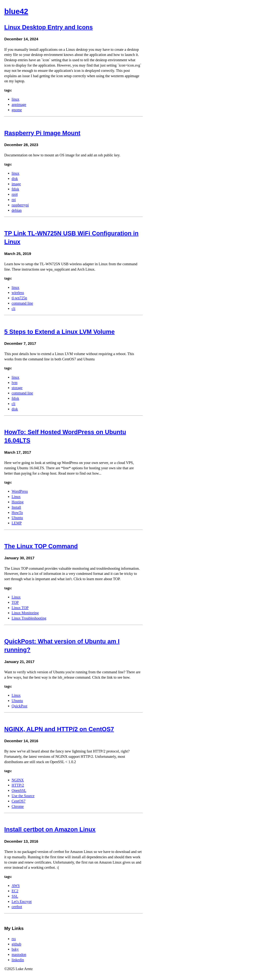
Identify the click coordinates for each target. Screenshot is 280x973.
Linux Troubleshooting (29, 618)
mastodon (19, 954)
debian (17, 210)
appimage (19, 104)
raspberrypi (20, 205)
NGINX (18, 780)
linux (15, 99)
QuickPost (19, 706)
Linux (16, 497)
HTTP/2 (18, 785)
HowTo (17, 513)
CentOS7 (18, 801)
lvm (14, 383)
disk (15, 179)
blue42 (16, 11)
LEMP (17, 523)
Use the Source (23, 796)
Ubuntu (17, 518)
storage (17, 388)
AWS (16, 886)
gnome (17, 110)
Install (16, 507)
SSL (15, 896)
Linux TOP (20, 608)
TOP (15, 602)
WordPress (20, 491)
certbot (17, 907)
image (16, 184)
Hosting (17, 502)
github (16, 944)
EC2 (15, 891)
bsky (15, 949)
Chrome (18, 806)
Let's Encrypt (22, 901)
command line (22, 303)
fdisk (15, 189)
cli (13, 308)
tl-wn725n (19, 298)
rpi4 (15, 194)
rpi (14, 200)
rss (14, 939)
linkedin (18, 960)
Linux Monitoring (25, 613)
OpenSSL (19, 790)
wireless (18, 293)
